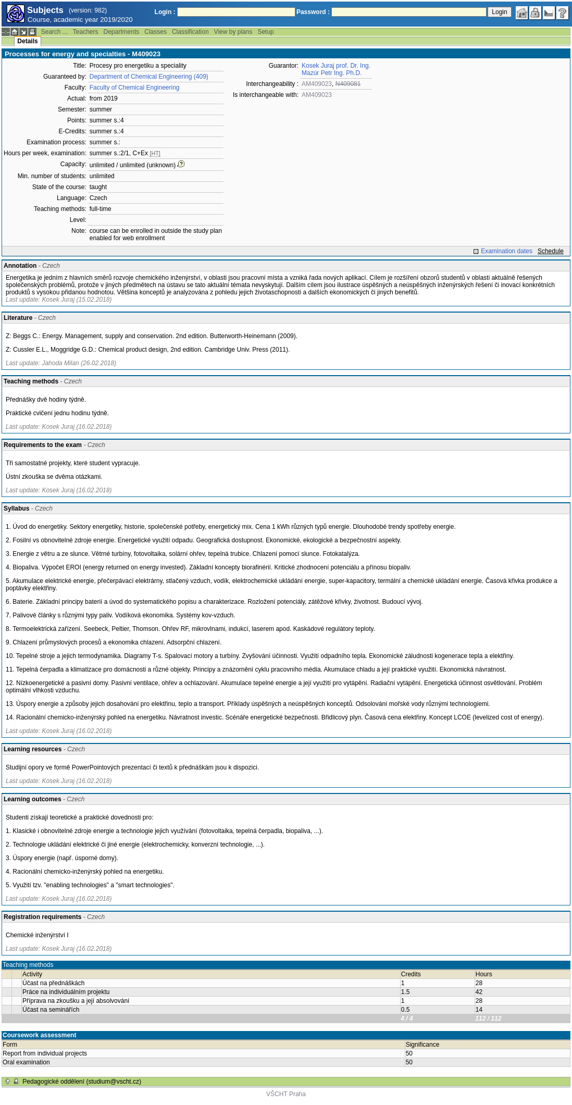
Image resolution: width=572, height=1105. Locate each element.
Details (27, 41)
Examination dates (506, 251)
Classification (190, 31)
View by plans (233, 31)
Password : (313, 12)
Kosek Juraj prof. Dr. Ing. (336, 65)
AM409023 (317, 84)
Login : (165, 12)
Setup (265, 31)
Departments (122, 31)
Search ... (54, 31)
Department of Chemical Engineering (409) (149, 76)
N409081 (348, 84)
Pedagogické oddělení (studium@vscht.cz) (81, 1081)
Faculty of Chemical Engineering (135, 87)
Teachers (85, 31)
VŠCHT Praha (286, 1094)
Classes (155, 31)
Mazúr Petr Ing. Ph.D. (332, 73)
